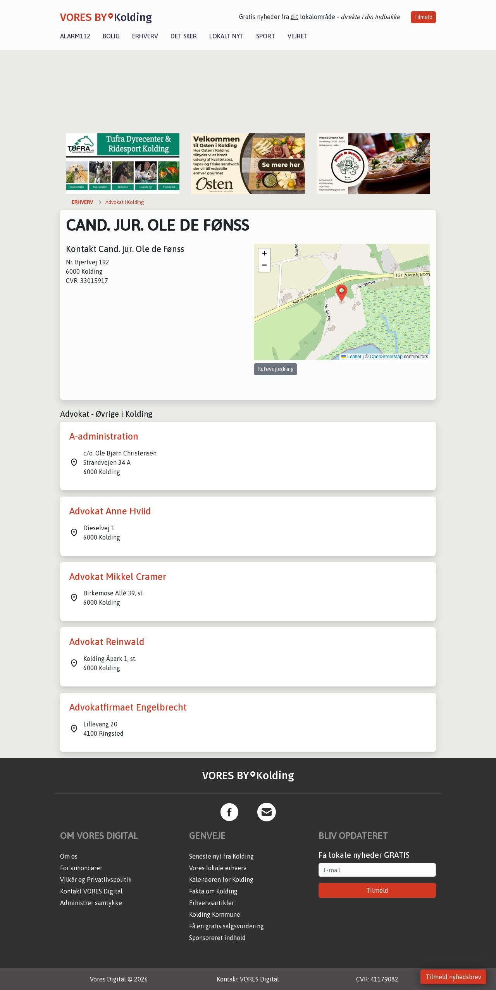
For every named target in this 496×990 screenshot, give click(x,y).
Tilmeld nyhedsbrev (453, 976)
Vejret (298, 36)
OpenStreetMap (386, 356)
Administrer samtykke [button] (91, 902)
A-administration (103, 436)
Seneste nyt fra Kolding (221, 856)
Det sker (183, 36)
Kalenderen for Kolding (221, 879)
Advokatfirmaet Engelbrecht (128, 707)
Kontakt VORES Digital (91, 891)
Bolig (111, 36)
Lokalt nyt (226, 36)
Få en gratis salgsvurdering (226, 926)
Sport (265, 36)
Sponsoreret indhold (217, 937)
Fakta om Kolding (213, 891)
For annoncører (81, 867)
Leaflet (351, 356)
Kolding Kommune (214, 914)
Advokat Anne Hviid (110, 511)
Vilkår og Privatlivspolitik (96, 879)
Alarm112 (75, 36)
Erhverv (145, 36)
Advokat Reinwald (107, 641)
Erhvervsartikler (211, 902)
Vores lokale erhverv (217, 867)
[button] (341, 293)
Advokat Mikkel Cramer (117, 576)
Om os (69, 856)
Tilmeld (423, 17)
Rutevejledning (275, 369)
